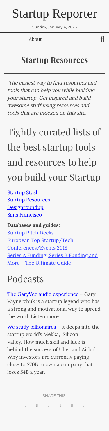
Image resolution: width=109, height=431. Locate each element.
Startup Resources (28, 200)
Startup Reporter (54, 13)
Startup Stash (23, 192)
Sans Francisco (24, 215)
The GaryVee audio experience (42, 294)
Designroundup (25, 207)
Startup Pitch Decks (30, 233)
